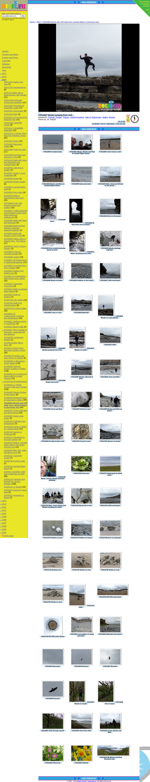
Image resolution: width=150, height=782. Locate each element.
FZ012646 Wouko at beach (53, 280)
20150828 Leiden (11, 257)
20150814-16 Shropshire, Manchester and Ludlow (15, 277)
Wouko (112, 117)
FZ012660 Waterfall (81, 312)
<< (79, 2)
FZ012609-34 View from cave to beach (83, 223)
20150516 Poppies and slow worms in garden (14, 357)
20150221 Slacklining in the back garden (14, 438)
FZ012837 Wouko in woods (84, 703)
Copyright (6, 61)
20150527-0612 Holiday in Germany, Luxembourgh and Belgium (15, 332)
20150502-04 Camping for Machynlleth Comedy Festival (15, 376)
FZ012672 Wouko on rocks (84, 349)
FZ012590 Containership (53, 152)
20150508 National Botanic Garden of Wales (15, 367)
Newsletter (6, 67)
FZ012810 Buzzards (52, 666)
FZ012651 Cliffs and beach (110, 280)
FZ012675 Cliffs (110, 345)
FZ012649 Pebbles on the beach (81, 280)
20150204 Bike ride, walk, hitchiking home (15, 451)
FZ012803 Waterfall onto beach (110, 634)
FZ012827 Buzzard (110, 666)
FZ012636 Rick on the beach (110, 216)
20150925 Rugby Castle (14, 182)
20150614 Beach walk (13, 327)
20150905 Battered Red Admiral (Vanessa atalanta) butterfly (14, 228)
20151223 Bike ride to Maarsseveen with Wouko (15, 94)
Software (6, 64)
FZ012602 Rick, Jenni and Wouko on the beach (110, 184)
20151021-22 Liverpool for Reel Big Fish (15, 118)
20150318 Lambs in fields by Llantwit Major (15, 428)
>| (103, 2)
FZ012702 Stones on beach (110, 441)
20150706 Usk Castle (13, 300)
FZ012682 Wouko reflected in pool (82, 377)
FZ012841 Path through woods (52, 730)
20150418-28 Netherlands (15, 381)
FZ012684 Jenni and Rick (52, 409)
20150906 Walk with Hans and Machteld (15, 221)
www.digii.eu (92, 781)
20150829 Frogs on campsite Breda (12, 253)
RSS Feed (7, 536)
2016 (4, 77)
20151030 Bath (10, 114)
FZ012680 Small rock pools (56, 381)
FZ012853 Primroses (52, 763)
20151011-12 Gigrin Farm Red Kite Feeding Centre (15, 134)
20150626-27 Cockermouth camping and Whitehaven (14, 316)
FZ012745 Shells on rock (81, 570)
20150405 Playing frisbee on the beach (15, 393)
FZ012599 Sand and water (81, 184)
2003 (4, 532)
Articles (5, 51)
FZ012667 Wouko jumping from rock (55, 115)
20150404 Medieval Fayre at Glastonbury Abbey (15, 399)
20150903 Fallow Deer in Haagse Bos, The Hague (15, 240)
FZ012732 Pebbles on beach (81, 538)
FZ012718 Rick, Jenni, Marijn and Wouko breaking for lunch (53, 506)
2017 (4, 73)
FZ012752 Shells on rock (52, 602)
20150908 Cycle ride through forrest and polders (13, 205)
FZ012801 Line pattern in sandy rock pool (82, 635)
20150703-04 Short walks (15, 308)
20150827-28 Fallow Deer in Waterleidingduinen (15, 261)
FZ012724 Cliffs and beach (110, 505)
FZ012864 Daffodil (81, 763)
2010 (4, 513)
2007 (4, 523)
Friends (51, 117)
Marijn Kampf (81, 781)
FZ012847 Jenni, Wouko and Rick (110, 731)
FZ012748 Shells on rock (110, 570)
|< (75, 2)
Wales (105, 117)
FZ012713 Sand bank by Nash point (111, 474)
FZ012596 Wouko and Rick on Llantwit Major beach (53, 184)
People (59, 117)
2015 (4, 80)
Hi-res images (144, 1)
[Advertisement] (13, 35)
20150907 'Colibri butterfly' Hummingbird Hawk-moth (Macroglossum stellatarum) (15, 214)
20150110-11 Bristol (13, 487)
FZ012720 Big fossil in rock (81, 505)
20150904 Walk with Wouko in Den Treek (13, 234)
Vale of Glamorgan (93, 117)
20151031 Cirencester (13, 111)
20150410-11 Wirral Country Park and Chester (15, 386)
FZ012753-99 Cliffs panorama (110, 597)
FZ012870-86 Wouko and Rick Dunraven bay (111, 758)
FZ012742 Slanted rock (52, 570)
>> (99, 2)
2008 (4, 520)
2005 (4, 529)
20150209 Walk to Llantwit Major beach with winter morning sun (15, 445)
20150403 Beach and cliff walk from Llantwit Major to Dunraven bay (15, 405)
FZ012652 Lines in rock (52, 312)
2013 (4, 504)
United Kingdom (77, 117)
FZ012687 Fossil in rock (81, 409)
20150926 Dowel (11, 179)
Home (32, 22)
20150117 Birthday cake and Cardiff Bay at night (14, 473)
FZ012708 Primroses (81, 473)
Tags (4, 70)
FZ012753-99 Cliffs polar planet (52, 636)
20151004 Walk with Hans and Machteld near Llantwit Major (15, 162)
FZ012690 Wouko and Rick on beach (111, 410)
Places (66, 117)
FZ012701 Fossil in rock (81, 441)
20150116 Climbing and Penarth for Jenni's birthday (14, 481)
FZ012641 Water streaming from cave (82, 252)
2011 (4, 510)
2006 (4, 526)
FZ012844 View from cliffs (81, 730)
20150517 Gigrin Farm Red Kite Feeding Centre (15, 349)
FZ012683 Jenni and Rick (110, 377)
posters (146, 4)
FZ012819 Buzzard (81, 666)
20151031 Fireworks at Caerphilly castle (14, 107)
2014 (4, 501)
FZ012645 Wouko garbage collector (111, 249)
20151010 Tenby (11, 141)
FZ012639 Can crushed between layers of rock (53, 249)
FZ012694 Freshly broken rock (52, 441)
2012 (4, 507)
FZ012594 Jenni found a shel (110, 152)
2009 (4, 517)
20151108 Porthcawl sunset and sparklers (13, 101)
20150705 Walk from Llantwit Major (13, 304)
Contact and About (10, 54)
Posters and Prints (10, 58)
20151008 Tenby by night (15, 149)
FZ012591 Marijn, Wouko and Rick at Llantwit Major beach (82, 152)
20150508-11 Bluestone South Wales (14, 362)
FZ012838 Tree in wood (114, 703)
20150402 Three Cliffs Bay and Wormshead (15, 411)
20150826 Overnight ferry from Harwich (15, 267)
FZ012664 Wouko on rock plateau (112, 317)
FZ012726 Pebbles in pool (52, 538)
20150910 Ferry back (13, 192)
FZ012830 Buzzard (52, 698)
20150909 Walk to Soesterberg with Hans (14, 197)
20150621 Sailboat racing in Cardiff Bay (15, 322)
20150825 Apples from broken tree (14, 272)
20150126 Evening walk (14, 461)
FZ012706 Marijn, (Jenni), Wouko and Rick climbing (53, 478)
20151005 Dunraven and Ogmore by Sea (15, 156)
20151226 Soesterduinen (15, 87)
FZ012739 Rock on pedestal (110, 538)
